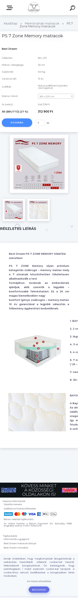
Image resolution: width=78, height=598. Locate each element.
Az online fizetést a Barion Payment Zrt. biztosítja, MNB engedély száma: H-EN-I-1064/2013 (38, 524)
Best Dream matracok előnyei (20, 543)
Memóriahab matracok (42, 23)
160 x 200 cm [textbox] (47, 96)
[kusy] (40, 123)
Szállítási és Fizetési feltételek (20, 508)
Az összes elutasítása (39, 581)
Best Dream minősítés (16, 547)
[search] (73, 8)
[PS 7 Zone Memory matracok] (39, 136)
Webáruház (10, 8)
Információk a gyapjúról (16, 539)
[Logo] (34, 7)
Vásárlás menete (13, 504)
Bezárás (39, 589)
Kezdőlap (10, 23)
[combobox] (56, 96)
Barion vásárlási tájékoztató (18, 519)
